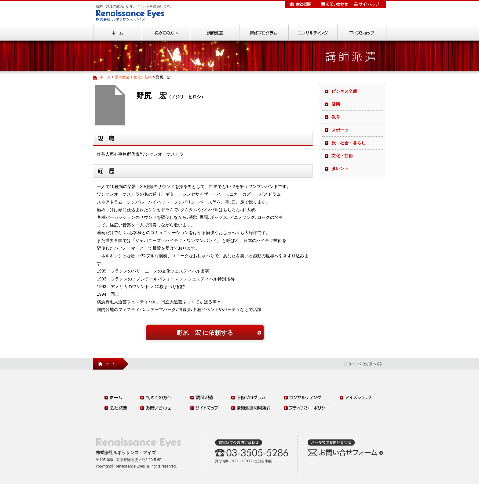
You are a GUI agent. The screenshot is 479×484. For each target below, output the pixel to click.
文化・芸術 (142, 77)
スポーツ (340, 130)
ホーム (105, 77)
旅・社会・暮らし (348, 142)
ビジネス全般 (344, 91)
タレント (340, 168)
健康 (335, 104)
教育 (335, 116)
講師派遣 (122, 77)
